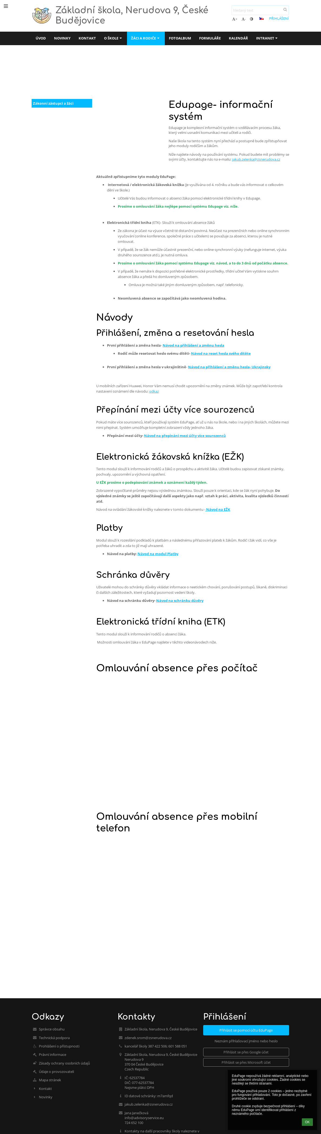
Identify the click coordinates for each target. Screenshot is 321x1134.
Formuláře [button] (210, 38)
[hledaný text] (260, 10)
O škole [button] (113, 38)
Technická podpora (54, 1037)
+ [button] (234, 18)
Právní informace (52, 1054)
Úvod (36, 74)
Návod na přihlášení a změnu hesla (193, 345)
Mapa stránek (50, 1079)
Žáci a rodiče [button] (145, 38)
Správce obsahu (52, 1029)
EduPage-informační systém (149, 74)
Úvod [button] (41, 38)
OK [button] (307, 1122)
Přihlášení (279, 18)
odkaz (154, 391)
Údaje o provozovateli (56, 1071)
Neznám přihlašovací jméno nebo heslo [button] (246, 1041)
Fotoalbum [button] (180, 38)
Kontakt (45, 1088)
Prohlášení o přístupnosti (59, 1046)
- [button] (244, 18)
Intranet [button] (267, 38)
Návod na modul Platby (158, 553)
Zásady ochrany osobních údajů (64, 1063)
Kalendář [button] (238, 38)
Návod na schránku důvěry (179, 600)
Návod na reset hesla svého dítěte (221, 353)
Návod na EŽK (217, 509)
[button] (262, 18)
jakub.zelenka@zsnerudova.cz (256, 159)
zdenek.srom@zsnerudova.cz (148, 1037)
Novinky (45, 1097)
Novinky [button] (62, 38)
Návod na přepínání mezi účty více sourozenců (185, 435)
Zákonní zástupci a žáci (53, 103)
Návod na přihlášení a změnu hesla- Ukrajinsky (229, 366)
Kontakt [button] (87, 38)
